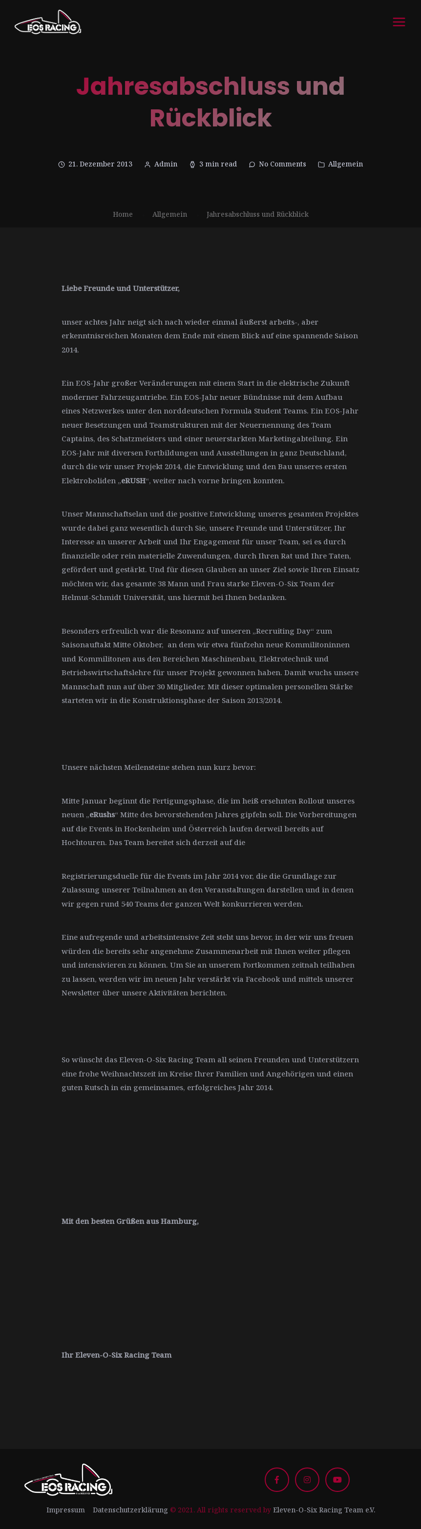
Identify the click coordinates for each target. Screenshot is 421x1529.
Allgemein (345, 163)
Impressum (65, 1509)
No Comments (282, 163)
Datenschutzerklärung (130, 1509)
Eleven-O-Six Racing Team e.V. (324, 1509)
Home (123, 214)
